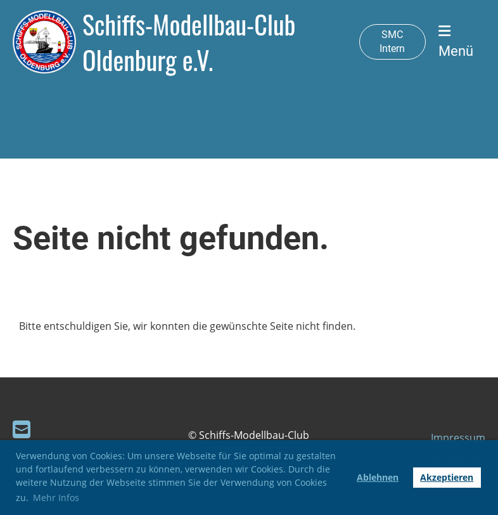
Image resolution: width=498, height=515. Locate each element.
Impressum (458, 438)
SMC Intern (392, 42)
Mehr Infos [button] (56, 498)
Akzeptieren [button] (446, 477)
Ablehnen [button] (378, 477)
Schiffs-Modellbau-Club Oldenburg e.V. (188, 41)
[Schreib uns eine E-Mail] (21, 429)
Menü (455, 41)
